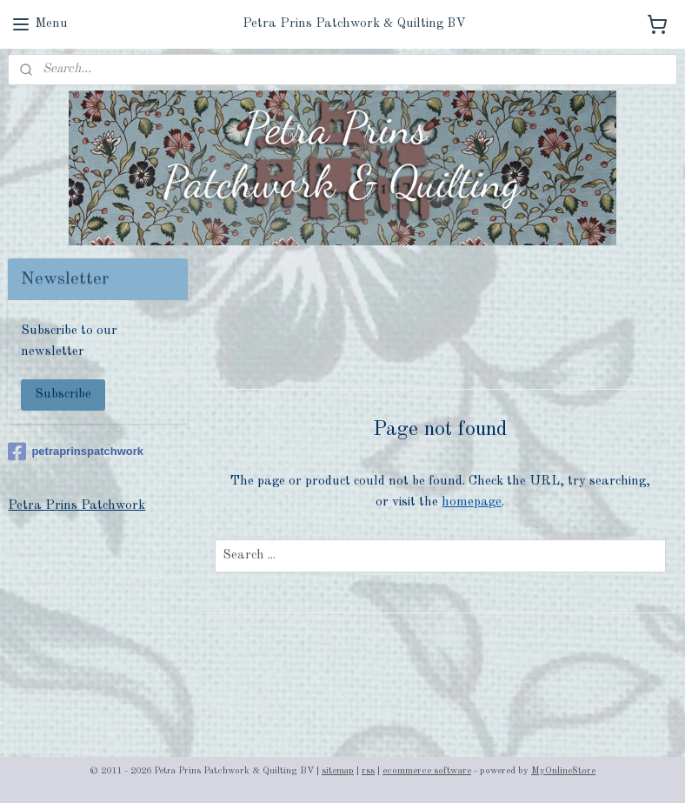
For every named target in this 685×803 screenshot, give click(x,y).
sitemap (338, 771)
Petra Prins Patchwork (76, 505)
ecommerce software (426, 771)
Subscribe (63, 394)
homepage (472, 502)
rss (368, 771)
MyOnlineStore (563, 771)
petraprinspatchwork (75, 451)
